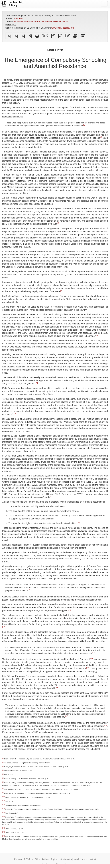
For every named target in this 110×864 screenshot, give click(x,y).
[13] (93, 652)
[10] (30, 590)
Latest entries (65, 859)
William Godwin (60, 21)
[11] (69, 610)
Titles (37, 859)
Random (18, 859)
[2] (101, 137)
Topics (54, 859)
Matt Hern (18, 18)
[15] (87, 668)
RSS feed (28, 859)
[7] (15, 414)
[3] (58, 223)
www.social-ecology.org (62, 28)
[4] (61, 291)
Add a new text (88, 859)
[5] (97, 335)
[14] (91, 658)
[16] (57, 687)
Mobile (76, 859)
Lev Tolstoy (46, 21)
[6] (37, 383)
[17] (66, 716)
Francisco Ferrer (32, 21)
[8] (51, 496)
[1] (84, 125)
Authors (45, 859)
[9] (78, 523)
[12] (3, 627)
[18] (105, 725)
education (18, 21)
